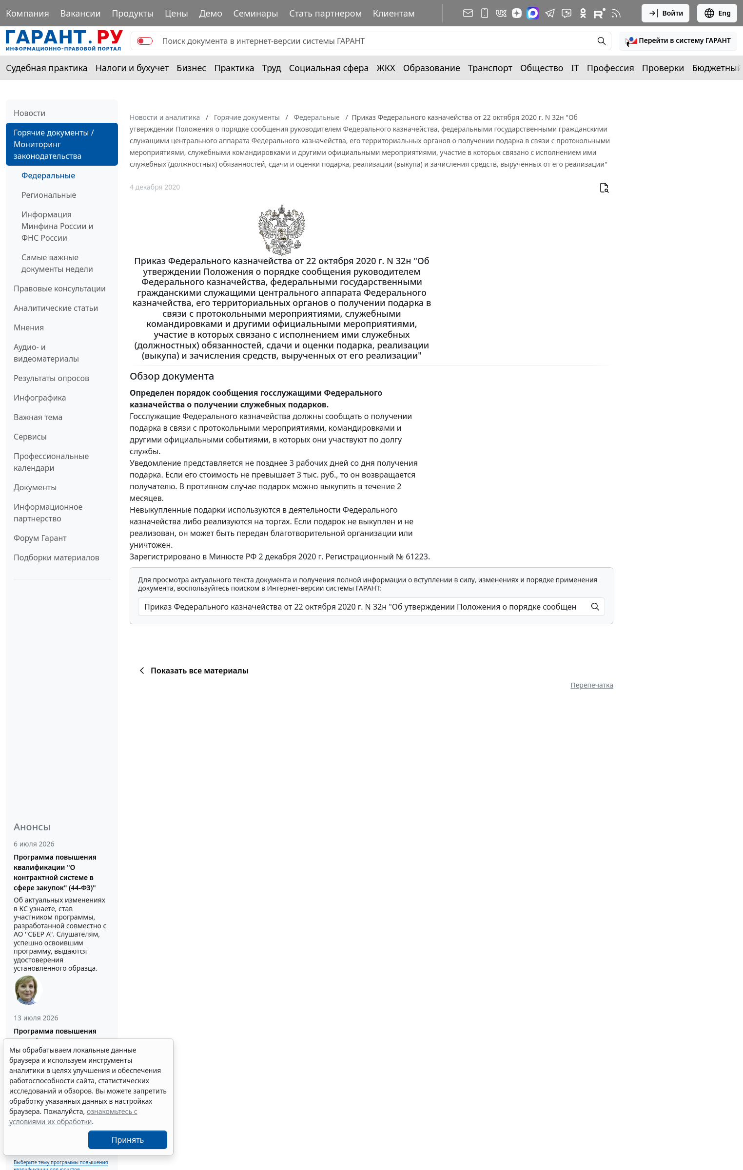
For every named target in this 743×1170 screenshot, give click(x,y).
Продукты (133, 13)
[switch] (145, 41)
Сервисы (30, 436)
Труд (271, 68)
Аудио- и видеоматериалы (46, 353)
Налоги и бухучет (132, 68)
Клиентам (394, 13)
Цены (176, 13)
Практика (234, 68)
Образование (431, 68)
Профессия (610, 68)
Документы (35, 487)
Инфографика (40, 397)
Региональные (48, 195)
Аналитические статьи (56, 308)
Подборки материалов (56, 557)
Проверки (663, 68)
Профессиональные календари (51, 462)
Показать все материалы (192, 670)
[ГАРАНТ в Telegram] (550, 13)
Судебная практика (47, 68)
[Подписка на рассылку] (468, 13)
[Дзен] (517, 13)
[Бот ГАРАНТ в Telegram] (566, 13)
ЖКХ (386, 68)
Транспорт (490, 68)
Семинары (256, 13)
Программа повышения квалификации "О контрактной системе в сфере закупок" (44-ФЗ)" (55, 872)
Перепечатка (591, 685)
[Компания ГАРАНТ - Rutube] (600, 13)
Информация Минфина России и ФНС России (57, 226)
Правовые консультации (60, 288)
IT (575, 68)
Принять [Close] (128, 1139)
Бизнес (191, 68)
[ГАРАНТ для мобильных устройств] (484, 13)
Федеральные (48, 175)
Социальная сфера (329, 68)
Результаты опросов (51, 378)
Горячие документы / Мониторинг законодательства (54, 144)
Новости (29, 113)
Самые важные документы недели (57, 263)
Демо (210, 13)
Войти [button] (666, 13)
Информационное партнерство (48, 512)
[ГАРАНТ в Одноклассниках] (583, 13)
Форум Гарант (40, 538)
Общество (542, 68)
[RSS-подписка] (616, 13)
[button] (678, 41)
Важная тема (38, 417)
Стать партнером (325, 13)
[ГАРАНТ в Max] (533, 13)
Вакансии (80, 13)
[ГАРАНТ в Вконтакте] (501, 13)
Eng (717, 13)
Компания (27, 13)
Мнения (29, 327)
